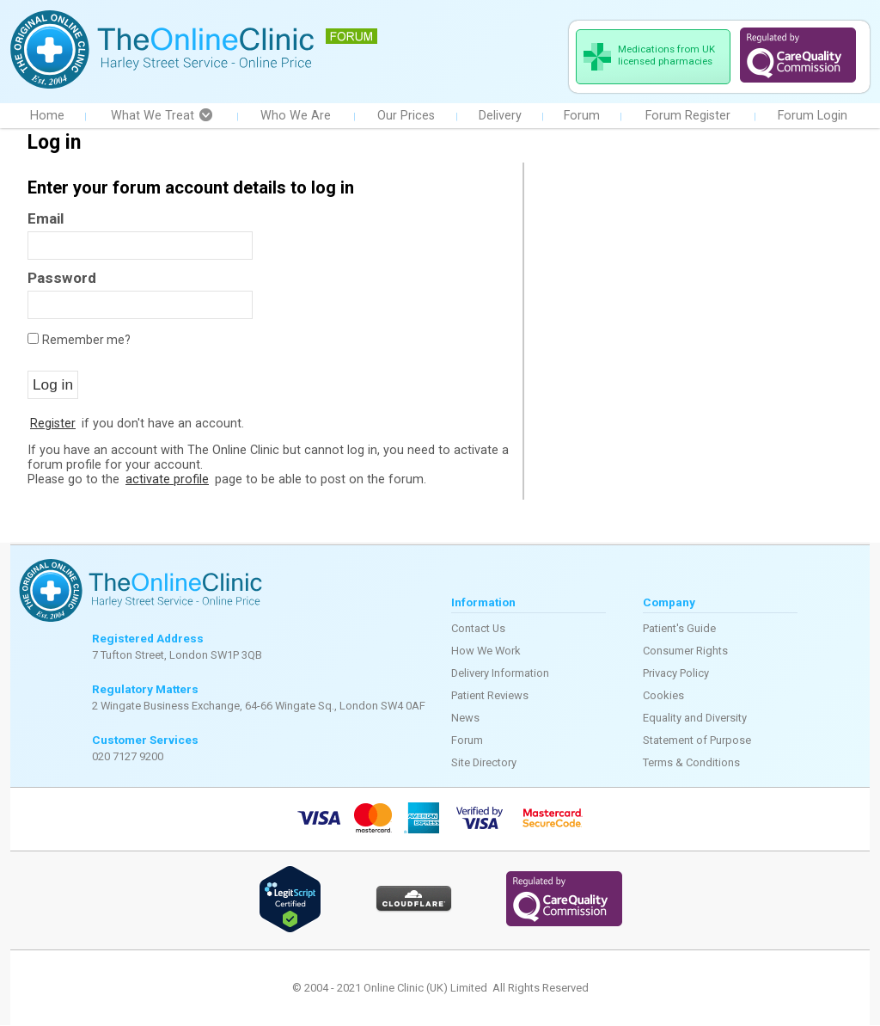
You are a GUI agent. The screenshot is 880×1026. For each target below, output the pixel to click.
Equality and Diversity (695, 718)
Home (47, 116)
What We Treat (161, 116)
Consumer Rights (685, 651)
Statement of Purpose (697, 740)
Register (53, 424)
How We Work (486, 651)
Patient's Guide (679, 629)
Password (62, 278)
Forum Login (812, 116)
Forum (582, 116)
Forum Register (687, 116)
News (465, 718)
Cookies (663, 696)
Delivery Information (500, 673)
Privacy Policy (676, 673)
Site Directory (483, 763)
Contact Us (478, 629)
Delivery (500, 116)
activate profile (167, 480)
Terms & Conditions (691, 763)
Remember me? (86, 340)
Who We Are (295, 116)
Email (46, 219)
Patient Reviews (490, 696)
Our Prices (406, 116)
